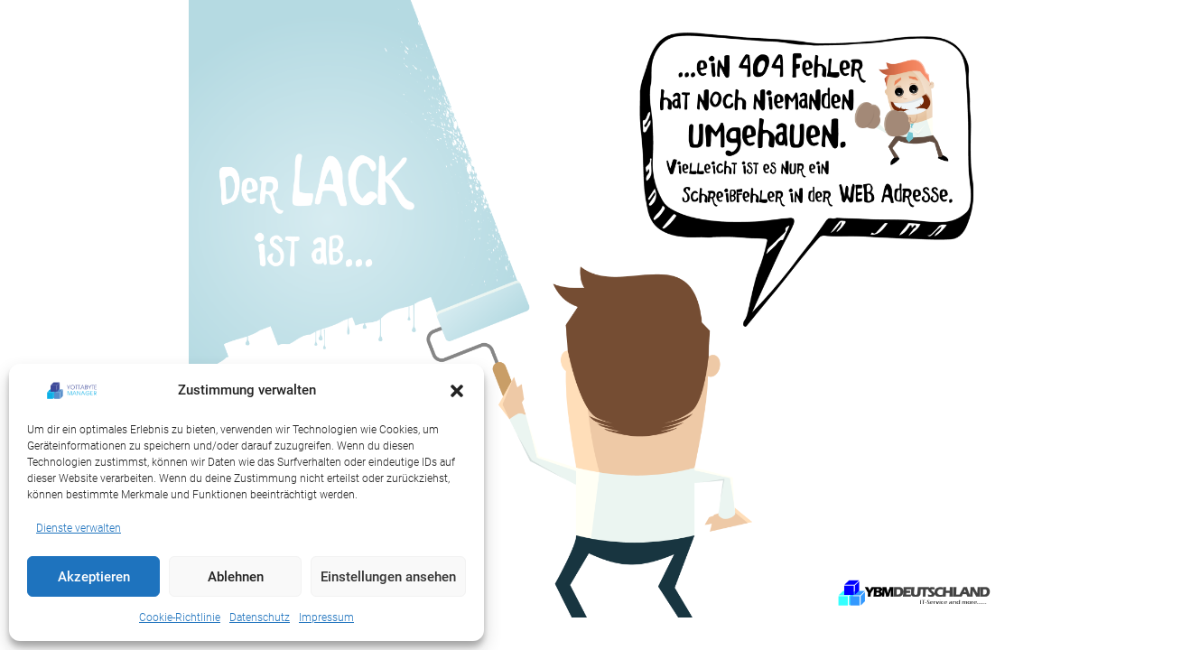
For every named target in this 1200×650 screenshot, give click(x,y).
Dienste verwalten (78, 528)
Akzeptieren (94, 577)
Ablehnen (236, 577)
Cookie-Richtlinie (179, 617)
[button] (457, 391)
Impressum (326, 617)
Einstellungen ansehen (388, 577)
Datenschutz (259, 617)
